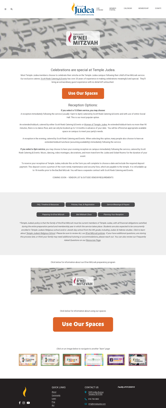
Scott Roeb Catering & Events (54, 79)
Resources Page (93, 240)
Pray (53, 402)
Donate (158, 8)
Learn (54, 399)
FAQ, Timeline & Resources (48, 204)
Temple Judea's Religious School (40, 233)
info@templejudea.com (97, 404)
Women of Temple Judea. (95, 124)
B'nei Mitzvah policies (95, 233)
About (54, 392)
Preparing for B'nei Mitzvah (53, 214)
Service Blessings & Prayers (118, 204)
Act (53, 405)
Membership (143, 8)
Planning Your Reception (113, 214)
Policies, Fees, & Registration (83, 204)
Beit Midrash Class (83, 214)
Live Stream (99, 9)
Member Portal (112, 9)
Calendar (128, 8)
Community (56, 395)
